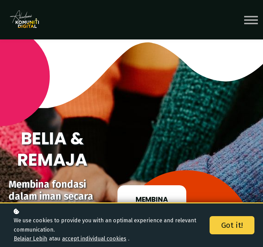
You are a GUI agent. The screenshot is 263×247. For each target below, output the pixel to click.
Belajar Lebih (30, 238)
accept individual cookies (94, 238)
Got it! (232, 225)
